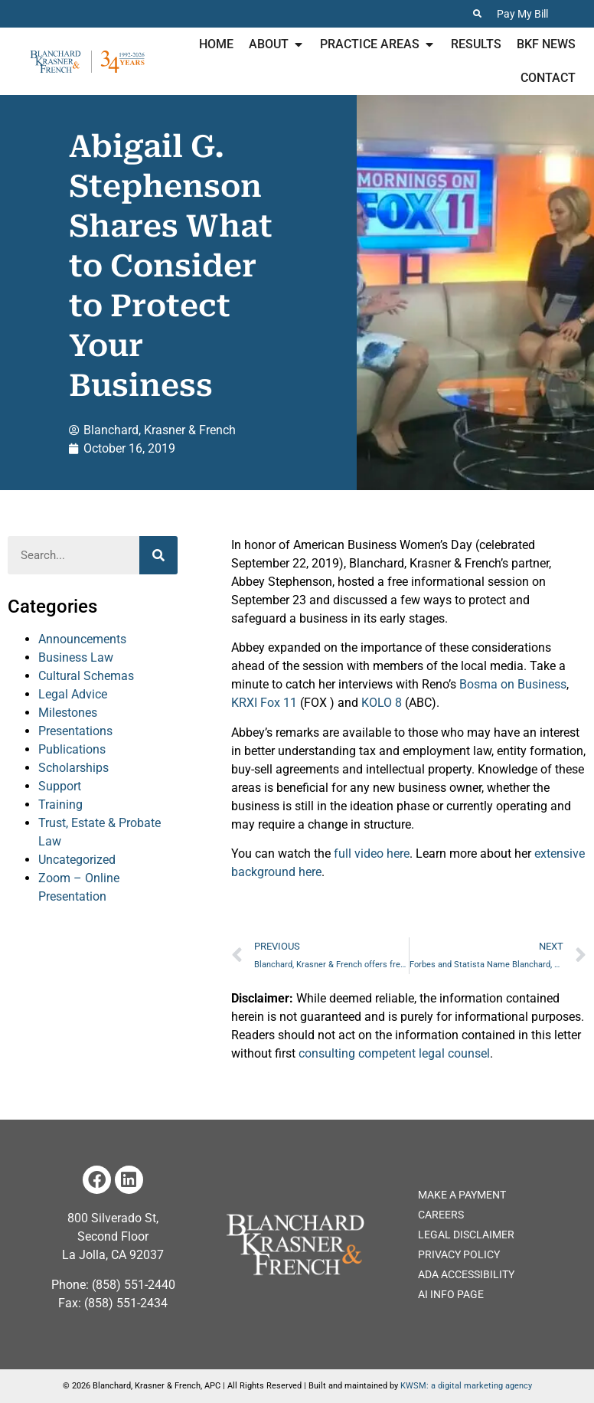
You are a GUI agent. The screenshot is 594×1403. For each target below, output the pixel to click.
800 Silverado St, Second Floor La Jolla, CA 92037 (113, 1236)
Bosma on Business (512, 684)
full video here (372, 853)
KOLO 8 (381, 702)
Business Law (75, 657)
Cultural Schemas (86, 676)
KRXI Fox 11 (264, 702)
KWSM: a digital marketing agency (466, 1386)
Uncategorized (77, 859)
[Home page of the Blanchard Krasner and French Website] (295, 1244)
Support (59, 786)
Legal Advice (72, 694)
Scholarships (73, 767)
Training (60, 804)
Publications (72, 749)
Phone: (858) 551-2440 (113, 1284)
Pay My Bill (522, 14)
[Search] (158, 555)
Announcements (82, 639)
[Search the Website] (477, 13)
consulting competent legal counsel (394, 1053)
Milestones (67, 712)
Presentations (75, 731)
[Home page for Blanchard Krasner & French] (87, 61)
